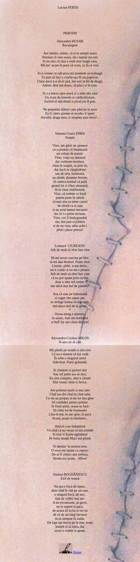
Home (77, 552)
